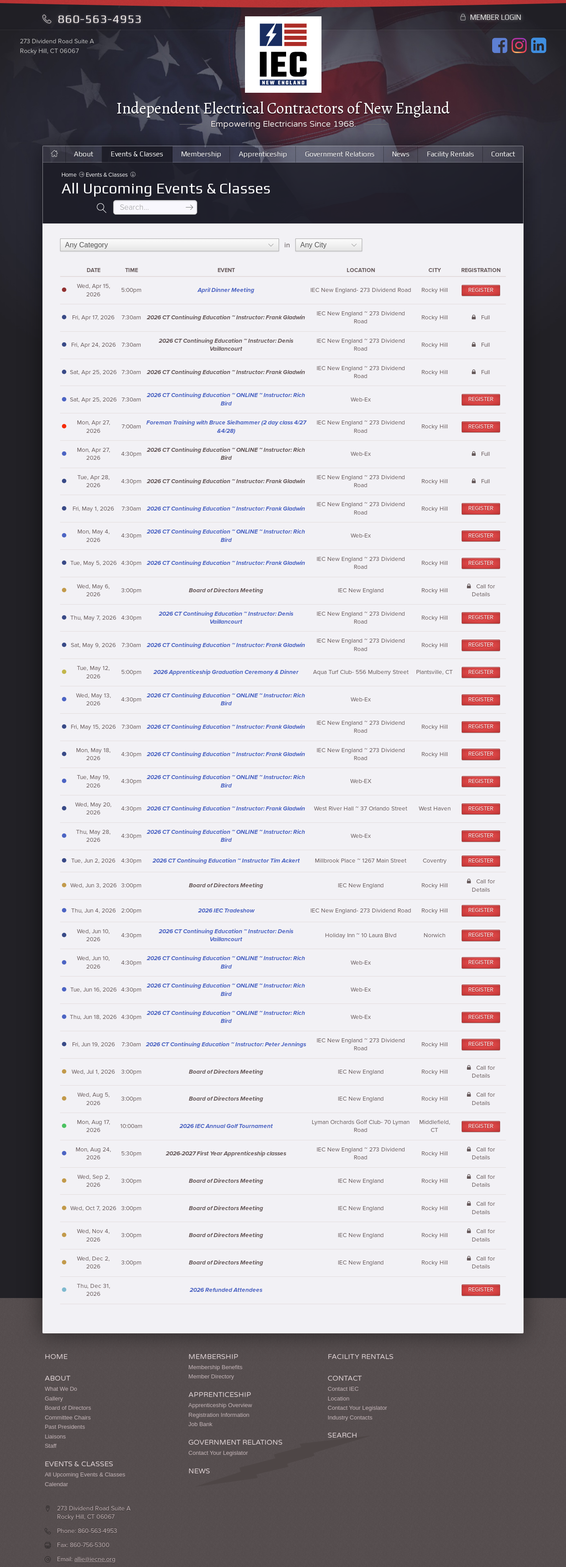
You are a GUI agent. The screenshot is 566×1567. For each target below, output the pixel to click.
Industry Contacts (277, 1405)
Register (480, 278)
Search (269, 1423)
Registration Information (182, 1403)
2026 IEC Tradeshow (226, 898)
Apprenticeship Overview (184, 1393)
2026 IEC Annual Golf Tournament (226, 1114)
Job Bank (164, 1412)
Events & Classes (132, 159)
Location (265, 1386)
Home (69, 181)
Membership (197, 159)
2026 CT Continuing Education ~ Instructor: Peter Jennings (226, 1032)
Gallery (54, 1386)
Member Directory (175, 1364)
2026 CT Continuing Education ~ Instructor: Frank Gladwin (226, 496)
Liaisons (55, 1424)
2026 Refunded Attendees (226, 1278)
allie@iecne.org (426, 1395)
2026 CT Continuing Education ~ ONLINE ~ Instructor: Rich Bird (226, 387)
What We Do (61, 1377)
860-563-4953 (92, 19)
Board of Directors (68, 1396)
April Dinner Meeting (226, 278)
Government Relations (340, 159)
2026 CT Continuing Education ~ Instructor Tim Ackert (226, 848)
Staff (51, 1434)
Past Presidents (65, 1415)
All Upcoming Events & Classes (85, 1462)
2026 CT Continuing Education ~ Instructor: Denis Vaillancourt (226, 605)
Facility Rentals (451, 159)
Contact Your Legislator (181, 1441)
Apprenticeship (260, 159)
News (402, 159)
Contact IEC (270, 1377)
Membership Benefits (179, 1355)
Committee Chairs (68, 1405)
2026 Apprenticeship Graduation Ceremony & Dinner (225, 660)
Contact (504, 159)
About (78, 159)
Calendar (56, 1472)
